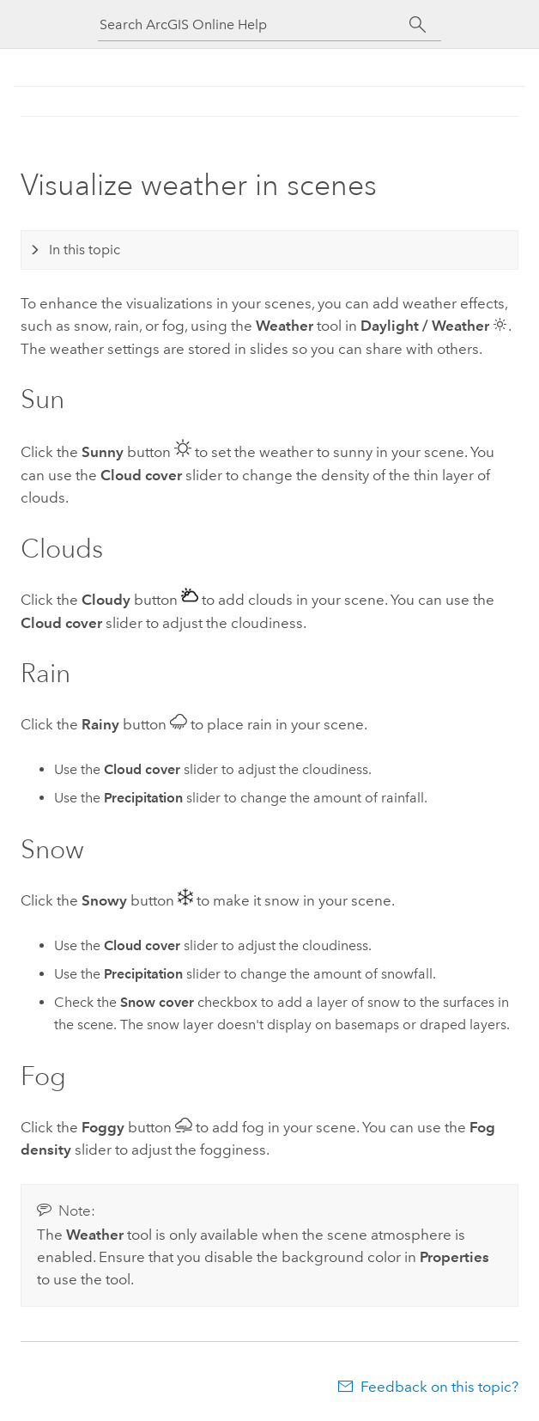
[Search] (417, 25)
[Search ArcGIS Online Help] (254, 24)
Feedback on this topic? (439, 1386)
